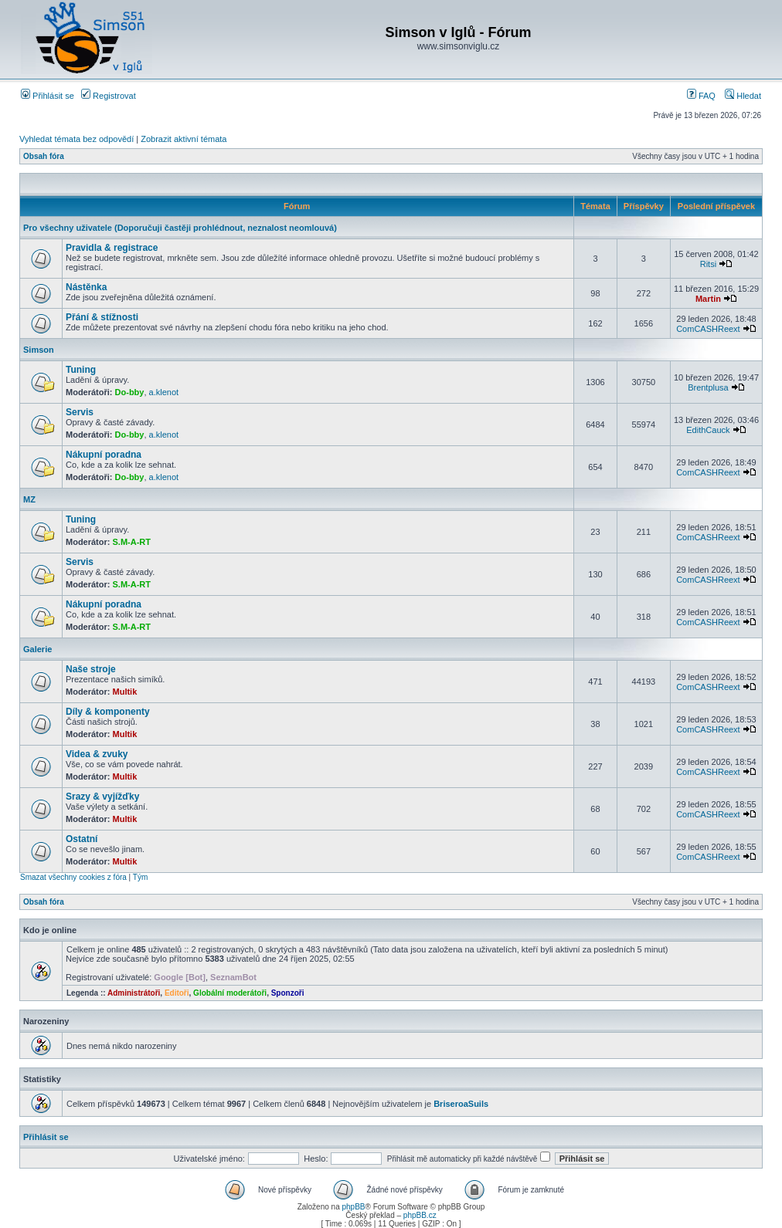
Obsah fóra (43, 156)
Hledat (743, 95)
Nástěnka (86, 287)
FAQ (701, 95)
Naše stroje (91, 669)
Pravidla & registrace (112, 247)
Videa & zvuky (97, 754)
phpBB (353, 1207)
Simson (38, 349)
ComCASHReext (708, 328)
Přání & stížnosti (102, 317)
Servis (80, 412)
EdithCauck (707, 430)
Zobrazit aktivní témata (183, 139)
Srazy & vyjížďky (102, 796)
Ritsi (708, 264)
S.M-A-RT (132, 541)
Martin (708, 298)
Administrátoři (133, 993)
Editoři (177, 993)
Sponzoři (287, 993)
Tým (140, 877)
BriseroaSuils (461, 1103)
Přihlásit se (47, 95)
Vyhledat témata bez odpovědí (76, 139)
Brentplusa (708, 387)
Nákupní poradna (103, 454)
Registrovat (108, 95)
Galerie (37, 649)
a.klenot (164, 392)
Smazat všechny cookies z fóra (73, 877)
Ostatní (81, 839)
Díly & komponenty (108, 711)
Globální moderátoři (230, 993)
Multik (125, 691)
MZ (29, 499)
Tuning (81, 369)
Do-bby (129, 392)
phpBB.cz (420, 1215)
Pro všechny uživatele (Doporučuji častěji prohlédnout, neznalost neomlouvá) (180, 227)
